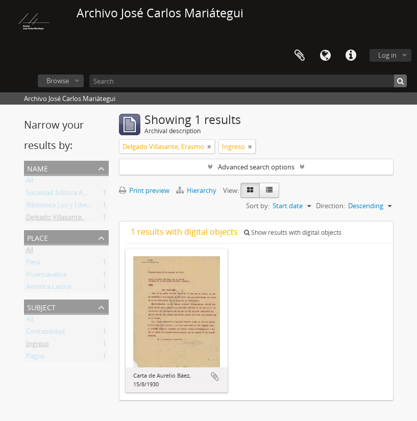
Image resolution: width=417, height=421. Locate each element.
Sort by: (257, 205)
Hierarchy (197, 190)
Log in (387, 55)
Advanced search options (256, 166)
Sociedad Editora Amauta (64, 194)
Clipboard (299, 55)
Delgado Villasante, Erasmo (67, 219)
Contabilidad (45, 333)
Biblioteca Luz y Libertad (63, 206)
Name (37, 168)
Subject (41, 306)
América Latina (48, 288)
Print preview (144, 190)
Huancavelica (46, 276)
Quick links (350, 55)
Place (37, 237)
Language (325, 55)
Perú (33, 263)
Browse (57, 80)
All (29, 182)
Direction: (330, 205)
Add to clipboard (215, 377)
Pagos (35, 357)
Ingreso (37, 345)
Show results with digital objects (292, 232)
